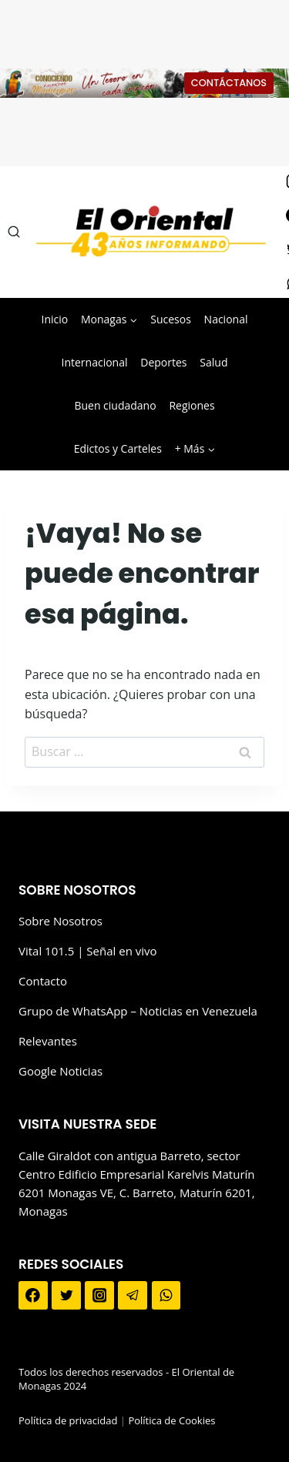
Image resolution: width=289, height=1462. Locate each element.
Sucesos (170, 319)
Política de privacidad (67, 1420)
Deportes (163, 362)
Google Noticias (60, 1071)
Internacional (95, 362)
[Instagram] (99, 1295)
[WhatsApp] (166, 1295)
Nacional (226, 319)
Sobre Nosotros (60, 920)
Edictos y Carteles (118, 448)
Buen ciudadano (115, 405)
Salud (213, 362)
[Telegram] (132, 1295)
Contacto (42, 981)
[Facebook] (33, 1295)
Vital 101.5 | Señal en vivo (87, 950)
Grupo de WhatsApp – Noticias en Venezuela (137, 1011)
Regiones (191, 405)
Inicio (55, 319)
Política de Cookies (171, 1420)
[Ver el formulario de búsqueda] (14, 232)
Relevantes (47, 1041)
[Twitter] (66, 1295)
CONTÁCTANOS (229, 82)
